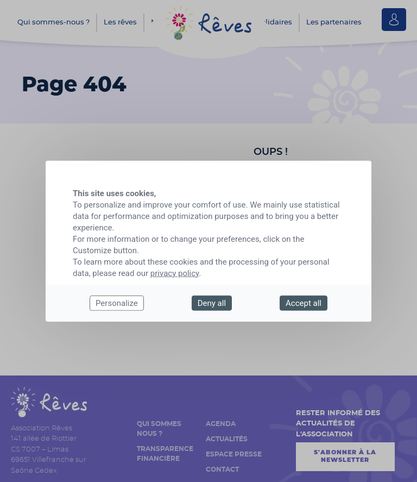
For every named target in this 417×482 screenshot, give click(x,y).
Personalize (117, 303)
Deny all (212, 303)
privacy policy (174, 273)
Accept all (303, 303)
